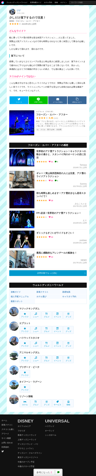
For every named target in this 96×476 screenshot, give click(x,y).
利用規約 (5, 447)
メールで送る (58, 100)
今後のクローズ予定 (26, 466)
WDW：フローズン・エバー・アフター (24, 21)
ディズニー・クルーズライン (30, 453)
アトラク (25, 315)
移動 (68, 403)
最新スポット (17, 301)
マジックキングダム (29, 308)
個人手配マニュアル (20, 296)
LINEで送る (38, 100)
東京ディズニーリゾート (28, 457)
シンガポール (50, 435)
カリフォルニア (24, 426)
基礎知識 (66, 292)
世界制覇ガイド (36, 2)
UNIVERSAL (57, 421)
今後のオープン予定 (26, 462)
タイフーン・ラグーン (30, 382)
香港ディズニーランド (27, 435)
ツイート (19, 100)
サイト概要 (6, 438)
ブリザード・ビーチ (29, 367)
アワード (5, 434)
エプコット (24, 323)
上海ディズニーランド (27, 439)
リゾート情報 (26, 396)
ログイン (63, 2)
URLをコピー (77, 100)
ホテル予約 (48, 2)
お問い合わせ (7, 443)
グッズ (68, 315)
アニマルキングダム (29, 352)
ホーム (4, 420)
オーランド (49, 431)
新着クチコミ (42, 292)
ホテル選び (41, 296)
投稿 (56, 2)
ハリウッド (49, 426)
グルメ (47, 315)
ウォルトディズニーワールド (17, 2)
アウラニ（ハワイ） (26, 448)
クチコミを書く (8, 429)
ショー (36, 315)
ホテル (25, 403)
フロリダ (21, 431)
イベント (57, 315)
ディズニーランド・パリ (28, 444)
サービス (57, 403)
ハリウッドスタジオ (29, 338)
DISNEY (26, 421)
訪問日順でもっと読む (47, 273)
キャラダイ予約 (69, 296)
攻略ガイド (16, 292)
